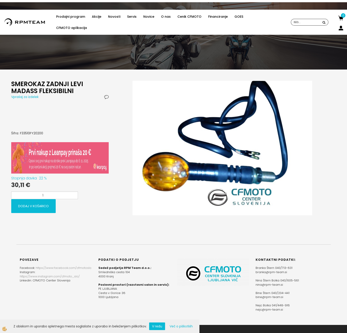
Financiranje (218, 16)
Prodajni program (70, 16)
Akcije (96, 16)
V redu (157, 326)
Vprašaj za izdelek (25, 97)
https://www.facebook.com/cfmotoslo (63, 268)
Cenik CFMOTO (189, 16)
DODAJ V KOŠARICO (33, 206)
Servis (132, 16)
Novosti (114, 16)
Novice (148, 16)
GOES (238, 16)
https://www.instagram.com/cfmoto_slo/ (50, 276)
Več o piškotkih (181, 326)
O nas (166, 16)
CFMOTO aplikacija (71, 28)
